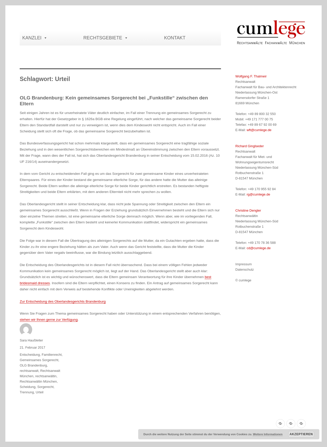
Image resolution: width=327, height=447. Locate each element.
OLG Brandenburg (33, 365)
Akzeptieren (301, 434)
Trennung (27, 392)
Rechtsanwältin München (38, 381)
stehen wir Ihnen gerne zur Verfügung (49, 320)
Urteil (39, 392)
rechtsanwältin (45, 376)
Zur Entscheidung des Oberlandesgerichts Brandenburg (63, 301)
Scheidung (27, 387)
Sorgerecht (45, 387)
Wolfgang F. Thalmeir (250, 76)
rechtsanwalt (29, 371)
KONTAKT (174, 37)
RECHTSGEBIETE (105, 37)
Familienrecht (52, 355)
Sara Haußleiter (31, 340)
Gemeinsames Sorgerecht (39, 360)
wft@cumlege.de (259, 130)
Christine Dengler (248, 210)
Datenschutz (244, 269)
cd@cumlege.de (259, 248)
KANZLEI (35, 37)
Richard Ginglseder (249, 146)
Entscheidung (30, 355)
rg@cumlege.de (258, 194)
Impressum (243, 264)
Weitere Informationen (268, 434)
